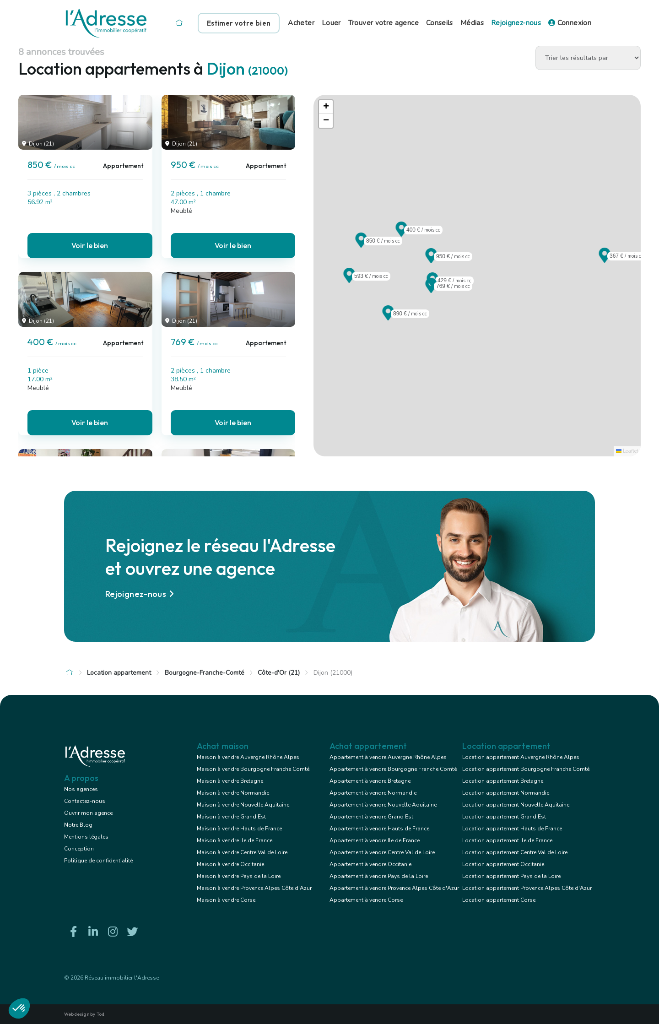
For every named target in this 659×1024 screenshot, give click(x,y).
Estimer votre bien (238, 23)
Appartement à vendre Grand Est (371, 816)
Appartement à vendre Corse (366, 900)
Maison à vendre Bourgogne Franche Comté (253, 769)
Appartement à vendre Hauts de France (379, 828)
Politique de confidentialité (98, 860)
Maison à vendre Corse (226, 900)
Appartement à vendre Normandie (373, 792)
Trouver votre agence (383, 22)
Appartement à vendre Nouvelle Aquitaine (383, 804)
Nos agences (81, 789)
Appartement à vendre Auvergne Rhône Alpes (388, 757)
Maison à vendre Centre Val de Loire (242, 852)
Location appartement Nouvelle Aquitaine (515, 804)
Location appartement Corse (498, 900)
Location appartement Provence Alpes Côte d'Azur (527, 888)
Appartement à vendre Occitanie (370, 864)
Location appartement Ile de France (507, 840)
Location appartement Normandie (505, 792)
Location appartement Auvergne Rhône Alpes (520, 757)
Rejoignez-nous (516, 22)
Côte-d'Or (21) (279, 672)
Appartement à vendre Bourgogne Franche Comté (393, 769)
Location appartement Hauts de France (512, 828)
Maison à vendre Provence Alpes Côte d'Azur (254, 888)
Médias (472, 22)
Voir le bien (89, 245)
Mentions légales (86, 836)
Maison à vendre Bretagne (230, 781)
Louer (331, 22)
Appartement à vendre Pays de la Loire (379, 876)
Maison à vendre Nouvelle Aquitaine (243, 804)
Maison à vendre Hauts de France (239, 828)
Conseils (439, 22)
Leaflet (627, 451)
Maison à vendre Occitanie (230, 864)
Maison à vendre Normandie (233, 792)
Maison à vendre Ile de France (234, 840)
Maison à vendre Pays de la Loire (239, 876)
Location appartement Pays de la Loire (511, 876)
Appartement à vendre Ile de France (375, 840)
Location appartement (119, 672)
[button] (361, 245)
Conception (79, 848)
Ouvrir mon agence (88, 813)
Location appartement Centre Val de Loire (514, 852)
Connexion (569, 22)
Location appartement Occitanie (503, 864)
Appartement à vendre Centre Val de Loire (382, 852)
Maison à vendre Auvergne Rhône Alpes (248, 757)
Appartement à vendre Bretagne (370, 781)
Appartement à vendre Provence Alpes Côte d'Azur (394, 888)
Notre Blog (78, 825)
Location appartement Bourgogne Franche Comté (525, 769)
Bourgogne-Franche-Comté (204, 672)
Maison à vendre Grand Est (231, 816)
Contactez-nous (84, 801)
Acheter (301, 22)
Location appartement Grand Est (504, 816)
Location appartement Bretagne (502, 781)
